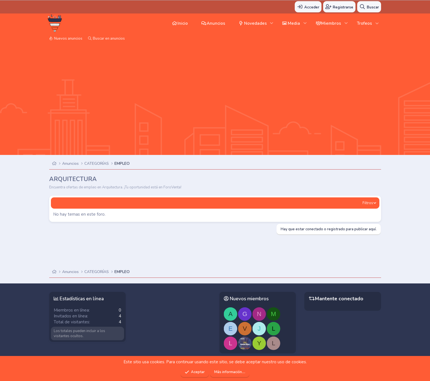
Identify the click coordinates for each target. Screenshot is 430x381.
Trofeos (364, 23)
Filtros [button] (368, 203)
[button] (272, 23)
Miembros (331, 23)
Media (294, 23)
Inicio (182, 23)
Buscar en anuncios (109, 38)
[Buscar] (369, 6)
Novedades (255, 23)
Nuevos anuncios (68, 38)
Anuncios (216, 23)
